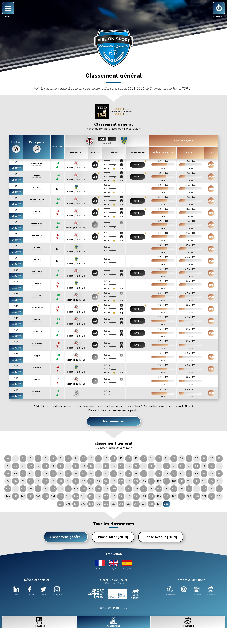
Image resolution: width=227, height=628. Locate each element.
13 (106, 458)
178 (91, 503)
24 (189, 458)
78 (159, 473)
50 (166, 466)
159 (113, 496)
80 (174, 473)
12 (98, 458)
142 (204, 488)
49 (159, 466)
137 (166, 488)
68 (83, 473)
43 (113, 466)
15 (121, 458)
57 (219, 466)
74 (128, 473)
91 (38, 481)
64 (53, 473)
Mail (184, 591)
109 (174, 481)
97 (83, 481)
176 (76, 503)
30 (15, 466)
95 (68, 481)
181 (113, 503)
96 (76, 481)
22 (174, 458)
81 (181, 473)
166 (166, 496)
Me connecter (113, 421)
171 (204, 496)
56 (211, 466)
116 (8, 488)
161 (129, 496)
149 (38, 496)
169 (189, 496)
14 (113, 458)
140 (189, 488)
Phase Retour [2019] (160, 537)
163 (144, 496)
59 (15, 473)
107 (159, 481)
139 (181, 488)
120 (38, 488)
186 (151, 503)
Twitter (43, 591)
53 (189, 466)
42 (106, 466)
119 (30, 488)
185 (144, 503)
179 (98, 503)
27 (211, 458)
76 (143, 473)
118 (23, 488)
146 (15, 496)
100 (106, 481)
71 (106, 473)
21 (166, 458)
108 (166, 481)
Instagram (57, 591)
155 (83, 496)
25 (196, 458)
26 (204, 458)
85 (211, 473)
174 (61, 503)
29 (8, 466)
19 (151, 458)
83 (196, 473)
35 (53, 466)
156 (91, 496)
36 (60, 466)
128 (98, 488)
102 (121, 481)
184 (136, 503)
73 (121, 473)
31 (23, 466)
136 (159, 488)
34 (45, 466)
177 (83, 503)
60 (23, 473)
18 (143, 458)
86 (219, 473)
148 (30, 496)
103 (129, 481)
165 (159, 496)
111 (189, 481)
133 (136, 488)
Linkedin (16, 591)
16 (128, 458)
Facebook (29, 591)
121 (46, 488)
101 (113, 481)
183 (129, 503)
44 (121, 466)
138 (174, 488)
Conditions (211, 591)
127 (91, 488)
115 (219, 481)
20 (159, 458)
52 (181, 466)
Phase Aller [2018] (113, 537)
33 (38, 466)
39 (83, 466)
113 (204, 481)
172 (212, 496)
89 (23, 481)
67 (76, 473)
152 (61, 496)
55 (204, 466)
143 (212, 488)
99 (98, 481)
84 (204, 473)
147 (23, 496)
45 (128, 466)
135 (151, 488)
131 (121, 488)
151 (53, 496)
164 (151, 496)
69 (91, 473)
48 (151, 466)
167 (174, 496)
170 (196, 496)
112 (196, 481)
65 (60, 473)
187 (159, 503)
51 (174, 466)
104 (136, 481)
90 (30, 481)
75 (136, 473)
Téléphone (170, 591)
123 (61, 488)
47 (143, 466)
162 (136, 496)
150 (46, 496)
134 (144, 488)
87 (8, 481)
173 (219, 496)
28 (219, 458)
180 (106, 503)
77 (151, 473)
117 (15, 488)
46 (136, 466)
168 (181, 496)
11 (91, 458)
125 (76, 488)
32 (30, 466)
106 (151, 481)
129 (106, 488)
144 (219, 488)
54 (196, 466)
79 (166, 473)
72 (113, 473)
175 (68, 503)
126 (83, 488)
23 (181, 458)
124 (68, 488)
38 (76, 466)
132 (129, 488)
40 (91, 466)
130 (113, 488)
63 (45, 473)
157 (98, 496)
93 (53, 481)
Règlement (188, 622)
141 (196, 488)
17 (136, 458)
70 (98, 473)
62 (38, 473)
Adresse (197, 591)
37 (68, 466)
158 (106, 496)
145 (8, 496)
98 (91, 481)
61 (30, 473)
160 (121, 496)
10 (83, 458)
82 (189, 473)
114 (212, 481)
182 (121, 503)
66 (68, 473)
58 (8, 473)
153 (68, 496)
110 (181, 481)
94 (60, 481)
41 (98, 466)
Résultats (39, 622)
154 (76, 496)
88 (15, 481)
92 (45, 481)
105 (144, 481)
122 (53, 488)
